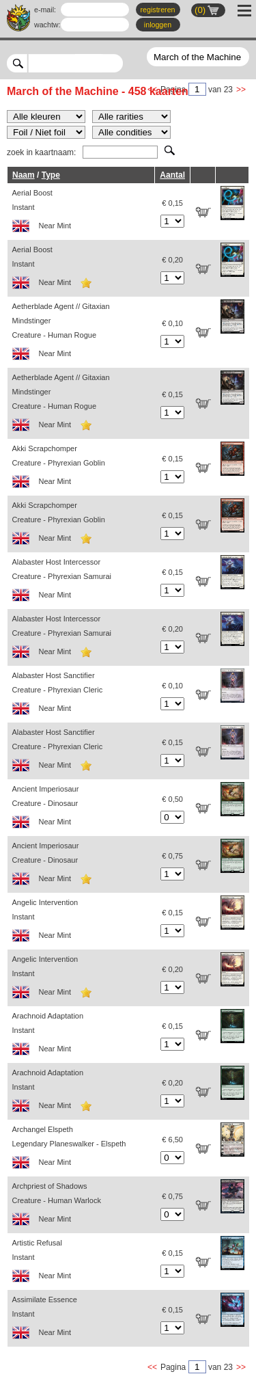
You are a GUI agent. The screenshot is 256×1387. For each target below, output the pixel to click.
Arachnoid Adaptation (81, 1036)
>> (241, 89)
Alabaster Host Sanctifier (81, 695)
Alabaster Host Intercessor (81, 582)
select (118, 62)
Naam (23, 175)
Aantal (172, 175)
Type (51, 175)
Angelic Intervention (81, 922)
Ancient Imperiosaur (81, 809)
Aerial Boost (81, 213)
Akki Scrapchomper (81, 468)
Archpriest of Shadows (81, 1206)
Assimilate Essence (81, 1319)
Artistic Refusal (81, 1263)
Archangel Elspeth (81, 1149)
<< (152, 1367)
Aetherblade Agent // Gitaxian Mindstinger (81, 333)
